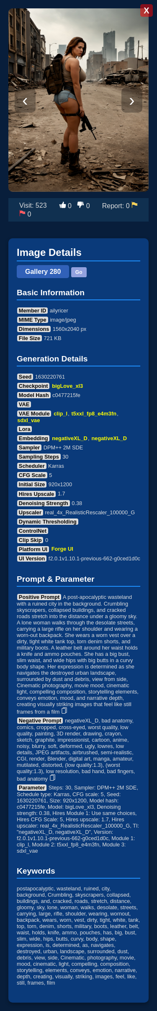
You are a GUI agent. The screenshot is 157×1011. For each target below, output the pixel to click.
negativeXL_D (70, 438)
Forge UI (62, 549)
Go (78, 272)
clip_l (60, 413)
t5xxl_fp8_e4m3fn (94, 413)
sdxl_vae (28, 420)
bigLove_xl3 (67, 386)
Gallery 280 (43, 271)
